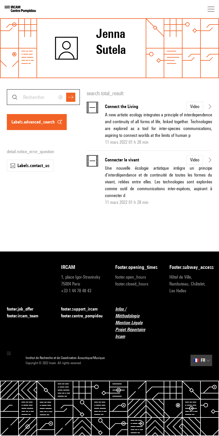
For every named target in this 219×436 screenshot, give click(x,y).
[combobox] (43, 97)
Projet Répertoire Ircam (136, 333)
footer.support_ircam (82, 309)
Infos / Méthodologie (136, 312)
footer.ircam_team (26, 316)
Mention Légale (132, 323)
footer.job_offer (23, 309)
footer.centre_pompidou (82, 316)
